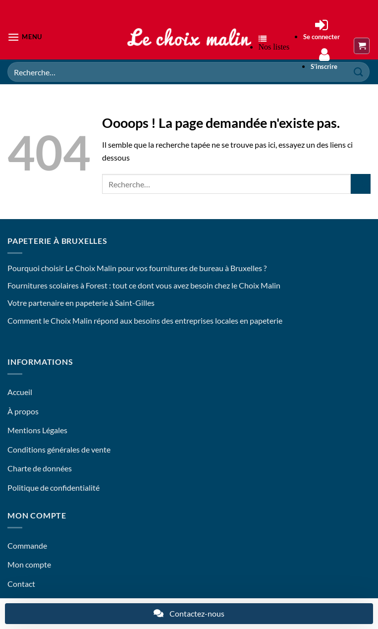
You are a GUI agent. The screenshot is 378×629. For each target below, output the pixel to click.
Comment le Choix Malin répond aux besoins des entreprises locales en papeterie (144, 320)
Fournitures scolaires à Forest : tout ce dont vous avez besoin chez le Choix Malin (143, 285)
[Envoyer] (361, 183)
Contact (21, 583)
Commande (27, 545)
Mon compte (29, 564)
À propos (23, 411)
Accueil (19, 392)
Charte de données (39, 468)
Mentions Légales (37, 430)
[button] (24, 37)
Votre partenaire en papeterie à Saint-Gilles (81, 302)
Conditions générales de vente (58, 449)
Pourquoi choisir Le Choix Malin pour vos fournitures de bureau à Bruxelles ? (137, 268)
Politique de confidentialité (53, 487)
